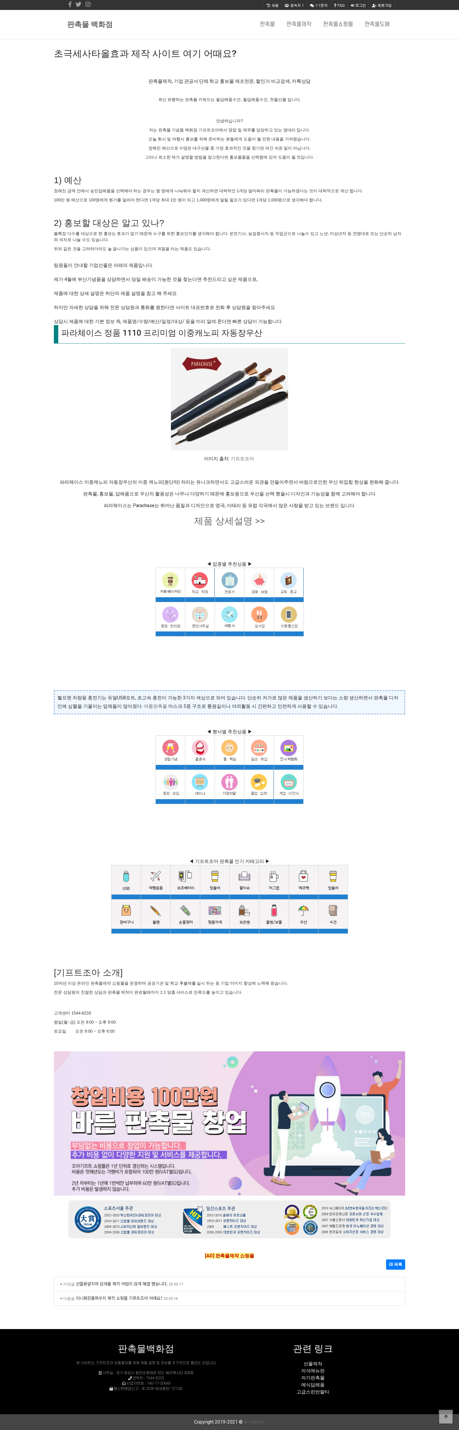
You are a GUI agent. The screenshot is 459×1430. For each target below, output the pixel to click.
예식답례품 (313, 1385)
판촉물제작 (299, 24)
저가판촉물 (313, 1378)
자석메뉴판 (313, 1371)
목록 (395, 1264)
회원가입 (382, 5)
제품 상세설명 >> (229, 520)
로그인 (358, 5)
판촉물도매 (377, 24)
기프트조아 (242, 458)
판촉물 (267, 24)
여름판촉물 (155, 706)
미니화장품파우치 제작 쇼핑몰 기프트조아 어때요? (119, 1298)
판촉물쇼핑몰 (338, 24)
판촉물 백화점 (90, 24)
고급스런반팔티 (313, 1392)
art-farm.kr (254, 1422)
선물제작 (313, 1364)
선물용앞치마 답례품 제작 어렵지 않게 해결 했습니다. (122, 1283)
